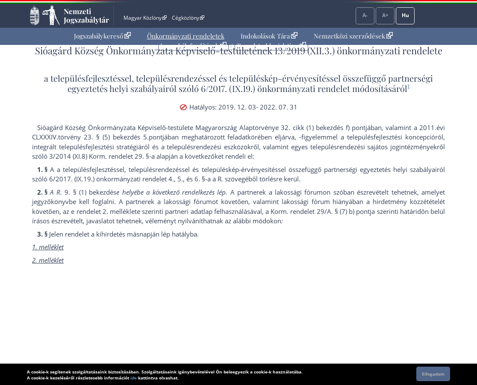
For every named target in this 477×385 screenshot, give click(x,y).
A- (365, 15)
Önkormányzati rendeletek (185, 36)
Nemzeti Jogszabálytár (86, 15)
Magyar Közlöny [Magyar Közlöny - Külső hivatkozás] (145, 17)
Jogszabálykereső (102, 36)
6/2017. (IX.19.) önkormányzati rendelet (275, 88)
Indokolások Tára (269, 36)
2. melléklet (120, 211)
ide (133, 378)
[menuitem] (102, 36)
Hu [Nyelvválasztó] (405, 15)
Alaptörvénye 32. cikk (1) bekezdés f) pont (302, 127)
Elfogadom (433, 374)
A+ (385, 15)
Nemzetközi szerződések (353, 36)
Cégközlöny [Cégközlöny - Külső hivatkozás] (188, 17)
